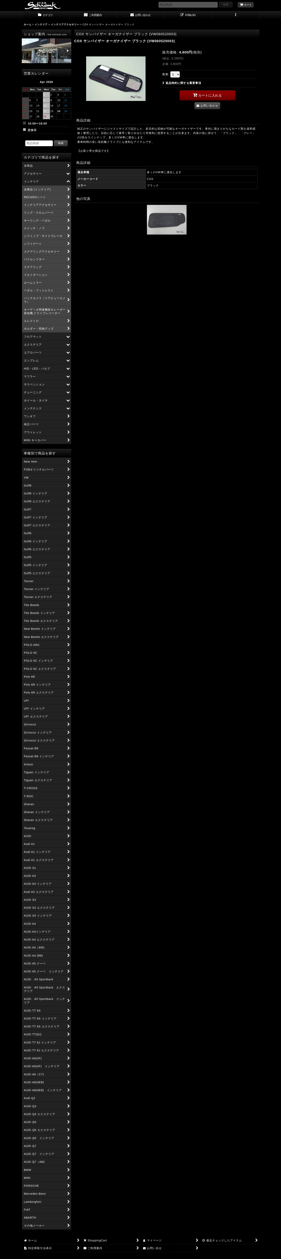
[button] (235, 15)
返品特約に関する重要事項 (181, 83)
